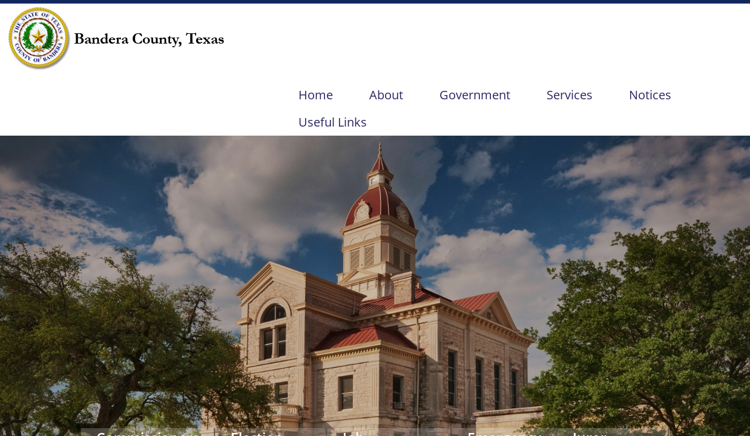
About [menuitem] (386, 95)
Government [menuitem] (474, 95)
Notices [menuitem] (650, 95)
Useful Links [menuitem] (332, 122)
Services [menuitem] (570, 95)
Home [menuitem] (315, 95)
